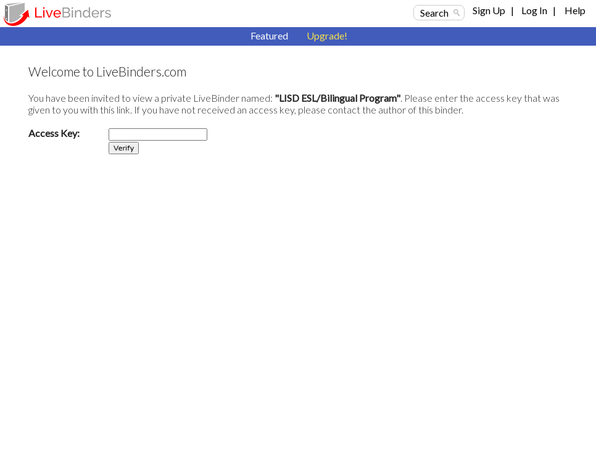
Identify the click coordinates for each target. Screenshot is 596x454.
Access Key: (54, 133)
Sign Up (489, 10)
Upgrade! (327, 35)
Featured (269, 35)
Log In (534, 10)
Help (575, 10)
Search (434, 13)
